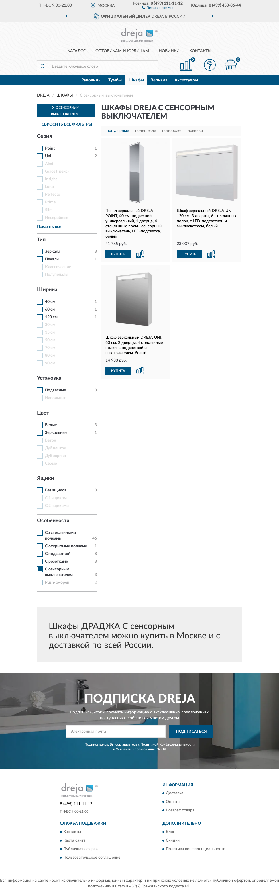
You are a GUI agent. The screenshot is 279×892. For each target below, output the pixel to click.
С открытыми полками (66, 546)
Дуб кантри (55, 448)
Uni (48, 156)
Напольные (55, 398)
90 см (50, 363)
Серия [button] (44, 136)
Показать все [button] (49, 227)
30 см (50, 325)
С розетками (56, 562)
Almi (49, 164)
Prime (50, 202)
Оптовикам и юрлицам (122, 51)
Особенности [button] (53, 520)
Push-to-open (57, 583)
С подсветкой (57, 554)
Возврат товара (180, 811)
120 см (51, 317)
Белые (51, 425)
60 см (50, 309)
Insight (51, 179)
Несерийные (56, 218)
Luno (49, 187)
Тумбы (115, 80)
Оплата (173, 802)
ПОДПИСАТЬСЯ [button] (191, 732)
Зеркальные (56, 433)
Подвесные (55, 390)
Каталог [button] (77, 51)
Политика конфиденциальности (195, 849)
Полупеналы (56, 275)
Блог (170, 832)
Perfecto (52, 195)
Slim (49, 210)
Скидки (173, 840)
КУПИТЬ (118, 254)
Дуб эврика (55, 456)
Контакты (200, 51)
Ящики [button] (45, 478)
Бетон (50, 440)
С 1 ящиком (56, 498)
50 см (50, 340)
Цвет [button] (43, 413)
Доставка (174, 793)
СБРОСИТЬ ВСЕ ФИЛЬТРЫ (67, 124)
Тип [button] (41, 239)
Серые (51, 464)
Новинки (169, 51)
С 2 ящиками (57, 506)
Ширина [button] (47, 289)
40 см (50, 302)
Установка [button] (49, 378)
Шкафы (136, 80)
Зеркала (159, 80)
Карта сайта (74, 840)
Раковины (91, 80)
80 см (50, 356)
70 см (50, 348)
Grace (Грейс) (57, 171)
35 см (50, 332)
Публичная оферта (80, 849)
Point (50, 148)
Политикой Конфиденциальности (167, 744)
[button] (158, 7)
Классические (58, 267)
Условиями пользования (135, 749)
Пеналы (52, 259)
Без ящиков (55, 490)
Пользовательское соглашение (91, 858)
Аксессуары (186, 80)
